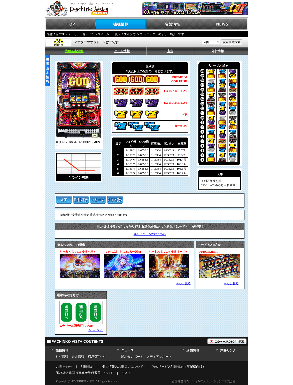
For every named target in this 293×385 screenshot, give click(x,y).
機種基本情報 (74, 51)
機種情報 (121, 24)
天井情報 (78, 356)
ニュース (127, 350)
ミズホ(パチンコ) (132, 34)
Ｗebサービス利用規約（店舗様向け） (179, 366)
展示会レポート (132, 356)
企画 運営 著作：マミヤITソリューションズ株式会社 (203, 381)
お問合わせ (64, 366)
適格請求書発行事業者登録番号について (84, 373)
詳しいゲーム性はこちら (150, 234)
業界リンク (228, 350)
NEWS (222, 24)
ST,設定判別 (96, 356)
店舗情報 (171, 24)
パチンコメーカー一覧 (103, 34)
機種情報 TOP (56, 34)
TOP (70, 24)
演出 (170, 51)
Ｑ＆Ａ (126, 373)
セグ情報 (62, 356)
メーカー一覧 (76, 34)
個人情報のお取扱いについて (122, 366)
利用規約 (87, 366)
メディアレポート (159, 356)
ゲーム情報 (122, 51)
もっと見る (183, 283)
